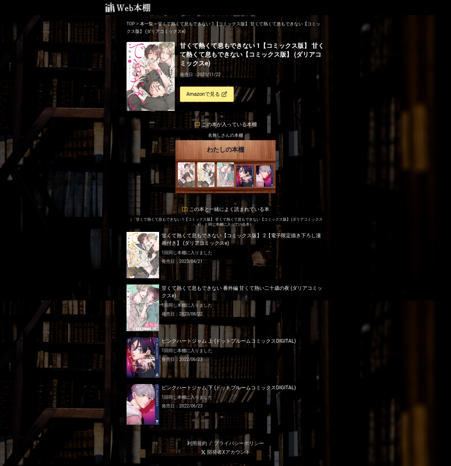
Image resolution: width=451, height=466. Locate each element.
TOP (131, 23)
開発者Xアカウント (225, 452)
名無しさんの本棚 (225, 135)
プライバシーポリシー (239, 443)
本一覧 (146, 23)
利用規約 (197, 443)
